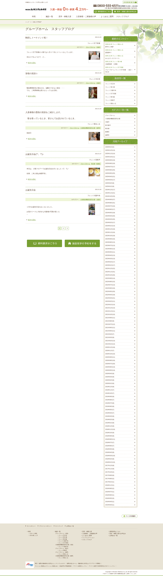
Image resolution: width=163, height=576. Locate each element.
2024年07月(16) (110, 206)
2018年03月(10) (110, 455)
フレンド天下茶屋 (110, 93)
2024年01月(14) (110, 226)
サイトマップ (59, 526)
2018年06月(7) (109, 446)
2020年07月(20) (110, 363)
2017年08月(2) (109, 478)
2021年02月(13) (110, 341)
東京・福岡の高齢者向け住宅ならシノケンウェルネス (50, 563)
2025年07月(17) (110, 166)
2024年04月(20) (110, 216)
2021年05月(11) (110, 331)
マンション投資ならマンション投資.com (46, 566)
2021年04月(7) (109, 334)
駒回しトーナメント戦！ (36, 38)
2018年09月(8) (109, 436)
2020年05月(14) (110, 370)
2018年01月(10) (110, 462)
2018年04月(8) (109, 452)
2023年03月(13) (110, 258)
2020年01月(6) (109, 383)
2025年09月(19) (110, 160)
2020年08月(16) (110, 360)
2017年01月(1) (109, 482)
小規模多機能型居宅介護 (87, 128)
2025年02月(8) (109, 183)
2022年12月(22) (110, 268)
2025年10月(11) (110, 157)
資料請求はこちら (114, 531)
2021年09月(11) (110, 318)
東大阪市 (108, 125)
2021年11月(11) (110, 311)
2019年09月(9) (109, 396)
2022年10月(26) (110, 275)
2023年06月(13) (110, 249)
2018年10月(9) (109, 432)
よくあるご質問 (107, 16)
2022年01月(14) (110, 304)
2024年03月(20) (110, 219)
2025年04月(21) (110, 176)
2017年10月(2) (109, 472)
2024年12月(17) (110, 189)
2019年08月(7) (109, 400)
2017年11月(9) (109, 469)
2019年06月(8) (109, 406)
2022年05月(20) (110, 291)
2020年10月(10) (110, 354)
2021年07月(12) (110, 324)
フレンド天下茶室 (63, 543)
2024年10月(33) (110, 196)
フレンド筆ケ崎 (110, 87)
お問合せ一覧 (70, 526)
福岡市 (98, 128)
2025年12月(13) (110, 150)
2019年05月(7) (109, 409)
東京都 (93, 164)
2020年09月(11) (110, 357)
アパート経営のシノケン (80, 566)
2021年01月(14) (110, 344)
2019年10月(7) (109, 393)
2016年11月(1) (109, 485)
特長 (34, 16)
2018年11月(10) (110, 429)
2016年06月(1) (109, 495)
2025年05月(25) (110, 173)
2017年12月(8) (109, 465)
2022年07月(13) (110, 285)
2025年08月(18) (110, 163)
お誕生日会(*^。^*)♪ (34, 154)
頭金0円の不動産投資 (65, 566)
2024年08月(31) (110, 203)
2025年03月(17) (110, 180)
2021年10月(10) (110, 314)
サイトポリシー (31, 526)
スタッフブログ (122, 16)
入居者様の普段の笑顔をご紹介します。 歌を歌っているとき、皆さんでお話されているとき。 (50, 115)
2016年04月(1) (109, 501)
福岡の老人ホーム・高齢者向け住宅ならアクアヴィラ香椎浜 (83, 563)
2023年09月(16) (110, 239)
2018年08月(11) (110, 439)
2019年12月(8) (109, 386)
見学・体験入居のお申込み (117, 533)
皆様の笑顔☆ (31, 73)
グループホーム (90, 47)
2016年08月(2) (109, 488)
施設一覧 (49, 16)
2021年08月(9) (109, 321)
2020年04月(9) (109, 373)
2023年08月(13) (110, 242)
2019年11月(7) (109, 390)
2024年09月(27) (110, 199)
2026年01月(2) (109, 147)
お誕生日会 (30, 190)
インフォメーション (88, 537)
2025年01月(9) (109, 186)
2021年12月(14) (110, 308)
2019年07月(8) (109, 403)
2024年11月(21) (110, 193)
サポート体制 (33, 533)
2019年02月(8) (109, 419)
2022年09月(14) (110, 278)
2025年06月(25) (110, 170)
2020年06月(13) (110, 367)
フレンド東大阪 (110, 97)
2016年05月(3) (109, 498)
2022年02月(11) (110, 301)
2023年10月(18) (110, 235)
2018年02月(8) (109, 459)
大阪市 (98, 47)
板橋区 (98, 164)
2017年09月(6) (109, 475)
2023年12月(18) (110, 229)
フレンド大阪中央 (110, 90)
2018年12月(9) (109, 426)
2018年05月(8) (109, 449)
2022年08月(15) (110, 281)
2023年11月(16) (110, 232)
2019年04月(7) (109, 413)
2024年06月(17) (110, 209)
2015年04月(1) (109, 505)
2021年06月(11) (110, 327)
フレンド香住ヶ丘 (110, 103)
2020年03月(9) (109, 377)
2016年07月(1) (109, 492)
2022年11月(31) (110, 272)
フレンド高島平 (110, 100)
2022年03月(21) (110, 298)
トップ (27, 22)
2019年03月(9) (109, 416)
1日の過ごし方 (34, 535)
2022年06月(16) (110, 288)
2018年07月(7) (109, 442)
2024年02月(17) (110, 222)
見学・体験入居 (65, 16)
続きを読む (32, 63)
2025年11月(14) (110, 153)
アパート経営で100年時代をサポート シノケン (102, 566)
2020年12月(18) (110, 347)
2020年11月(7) (109, 350)
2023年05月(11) (110, 252)
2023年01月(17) (110, 265)
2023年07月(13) (110, 245)
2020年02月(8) (109, 380)
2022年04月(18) (110, 295)
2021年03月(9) (109, 337)
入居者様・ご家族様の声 (86, 16)
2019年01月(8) (109, 423)
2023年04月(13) (110, 255)
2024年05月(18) (110, 212)
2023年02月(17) (110, 262)
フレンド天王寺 (110, 84)
